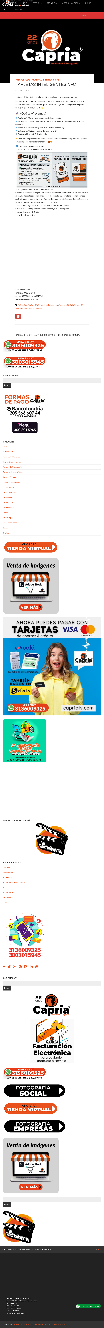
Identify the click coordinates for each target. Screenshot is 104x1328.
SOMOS (7, 9)
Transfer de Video (10, 523)
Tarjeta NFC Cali (66, 305)
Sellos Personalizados (11, 482)
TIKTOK (6, 867)
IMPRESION (36, 3)
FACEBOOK (8, 877)
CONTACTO (20, 9)
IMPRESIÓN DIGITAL (51, 80)
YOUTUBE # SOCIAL (11, 893)
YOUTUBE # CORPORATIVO (14, 882)
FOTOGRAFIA (52, 3)
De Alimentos (8, 502)
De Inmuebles (8, 507)
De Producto (8, 497)
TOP (99, 1249)
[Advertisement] (52, 788)
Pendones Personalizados (13, 472)
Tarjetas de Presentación (12, 467)
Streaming (7, 518)
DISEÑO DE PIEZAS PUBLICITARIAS (29, 80)
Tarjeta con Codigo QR (27, 305)
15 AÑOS (87, 3)
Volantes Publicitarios (11, 457)
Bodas (5, 513)
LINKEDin (7, 903)
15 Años (6, 528)
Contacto (6, 533)
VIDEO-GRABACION (71, 3)
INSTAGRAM (8, 872)
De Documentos (9, 492)
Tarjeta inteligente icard (48, 305)
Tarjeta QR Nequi (35, 308)
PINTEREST (8, 898)
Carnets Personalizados (12, 477)
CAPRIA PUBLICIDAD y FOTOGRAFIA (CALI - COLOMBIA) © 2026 (39, 1324)
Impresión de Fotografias (12, 462)
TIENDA (6, 447)
